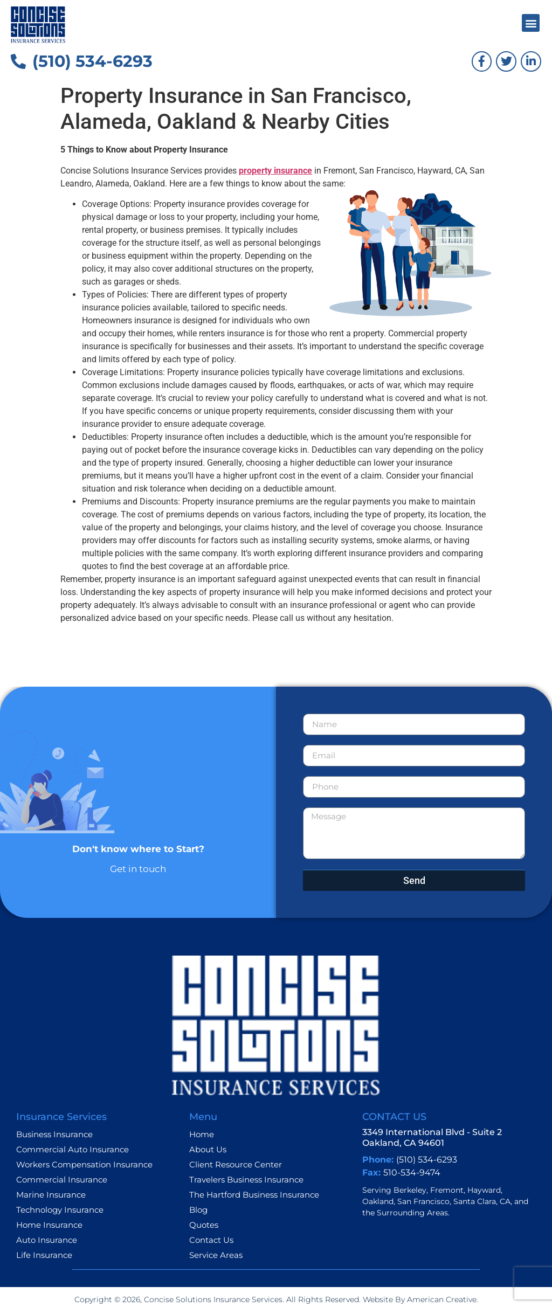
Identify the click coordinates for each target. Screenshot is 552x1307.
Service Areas (216, 1255)
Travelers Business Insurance (246, 1179)
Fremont (447, 1190)
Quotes (203, 1225)
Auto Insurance (46, 1240)
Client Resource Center (235, 1164)
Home (201, 1134)
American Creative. (441, 1299)
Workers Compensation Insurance (84, 1164)
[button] (531, 23)
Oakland (378, 1201)
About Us (207, 1149)
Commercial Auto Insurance (72, 1149)
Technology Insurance (60, 1210)
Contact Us (211, 1240)
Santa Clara (474, 1201)
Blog (198, 1210)
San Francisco (423, 1201)
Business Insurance (54, 1134)
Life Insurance (44, 1255)
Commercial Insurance (61, 1179)
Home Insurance (49, 1225)
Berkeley (410, 1190)
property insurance (275, 170)
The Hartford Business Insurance (254, 1195)
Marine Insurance (51, 1195)
